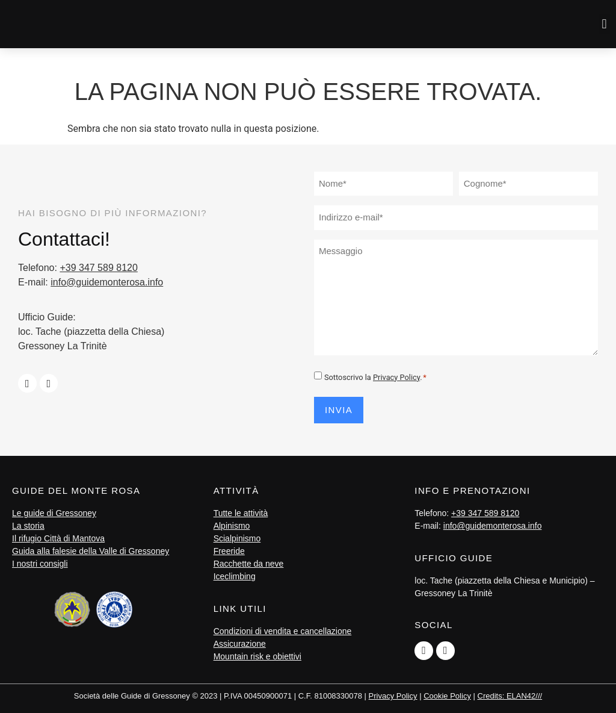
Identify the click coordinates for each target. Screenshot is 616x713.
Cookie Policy (447, 692)
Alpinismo (232, 522)
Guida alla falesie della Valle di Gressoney (90, 547)
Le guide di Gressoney (54, 509)
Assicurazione (240, 640)
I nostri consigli (40, 560)
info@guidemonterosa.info (107, 280)
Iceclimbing (235, 573)
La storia (28, 522)
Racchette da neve (249, 560)
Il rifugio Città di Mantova (58, 535)
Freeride (229, 547)
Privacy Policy (396, 374)
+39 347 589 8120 (98, 266)
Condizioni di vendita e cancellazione (283, 627)
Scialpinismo (237, 535)
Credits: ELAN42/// (510, 692)
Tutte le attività (241, 509)
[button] (604, 24)
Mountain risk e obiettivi (257, 653)
